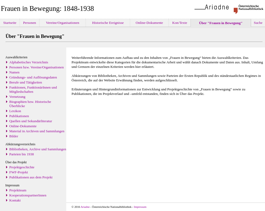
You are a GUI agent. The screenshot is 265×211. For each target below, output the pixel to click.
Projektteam (17, 190)
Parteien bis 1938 (21, 154)
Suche (258, 23)
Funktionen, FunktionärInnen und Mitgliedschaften (33, 89)
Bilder (13, 136)
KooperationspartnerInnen (27, 195)
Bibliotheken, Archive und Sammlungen (37, 149)
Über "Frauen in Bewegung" (221, 23)
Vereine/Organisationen (62, 23)
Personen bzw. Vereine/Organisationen (36, 67)
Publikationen (19, 116)
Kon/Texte (179, 23)
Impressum (140, 206)
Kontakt (15, 200)
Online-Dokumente (149, 23)
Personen (29, 23)
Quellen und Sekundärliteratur (30, 121)
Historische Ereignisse (108, 23)
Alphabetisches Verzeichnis (28, 62)
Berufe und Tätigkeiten (25, 82)
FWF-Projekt (18, 172)
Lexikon (15, 111)
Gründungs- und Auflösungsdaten (33, 77)
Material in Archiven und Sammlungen (36, 131)
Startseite (9, 23)
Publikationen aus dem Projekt (30, 177)
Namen (14, 72)
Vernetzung (17, 97)
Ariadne (85, 206)
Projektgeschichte (21, 167)
